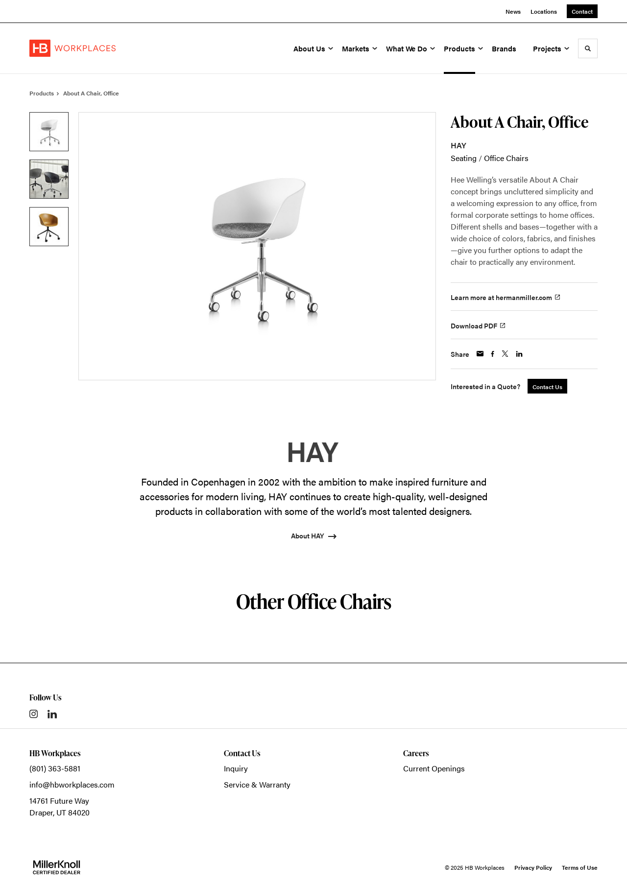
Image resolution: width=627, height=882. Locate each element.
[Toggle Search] (588, 48)
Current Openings (434, 768)
